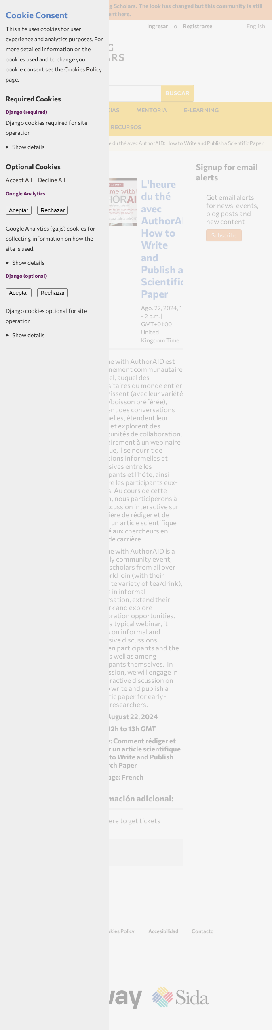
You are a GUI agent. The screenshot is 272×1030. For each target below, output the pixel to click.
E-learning (201, 110)
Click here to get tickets (124, 820)
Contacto (203, 931)
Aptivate (251, 1020)
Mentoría (151, 110)
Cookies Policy (117, 931)
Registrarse (197, 26)
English (256, 26)
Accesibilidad (163, 931)
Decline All (51, 179)
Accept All (19, 179)
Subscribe (223, 235)
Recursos (126, 127)
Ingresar (157, 26)
